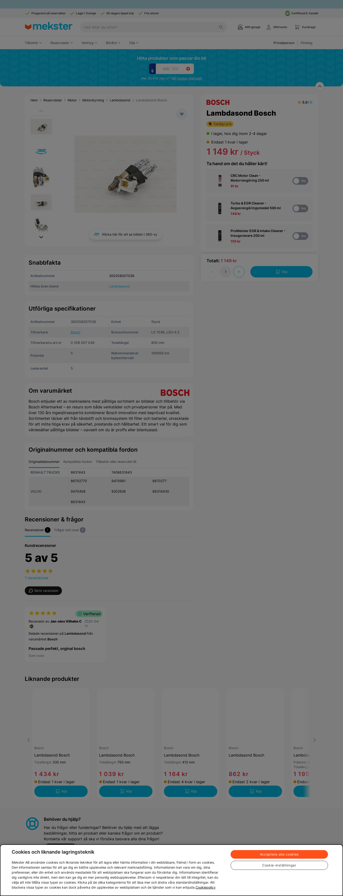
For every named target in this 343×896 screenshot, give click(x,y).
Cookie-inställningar (279, 865)
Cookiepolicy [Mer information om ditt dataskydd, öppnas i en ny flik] (206, 887)
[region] (171, 870)
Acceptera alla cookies (279, 854)
